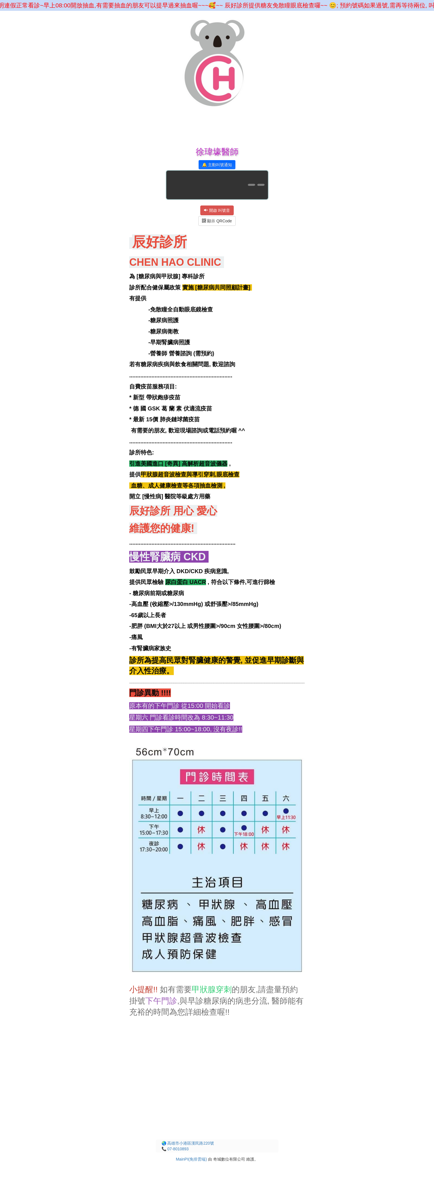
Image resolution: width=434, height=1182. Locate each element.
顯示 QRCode (217, 221)
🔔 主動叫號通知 (217, 164)
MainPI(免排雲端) (191, 1159)
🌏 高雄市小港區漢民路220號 (188, 1143)
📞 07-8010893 (175, 1149)
